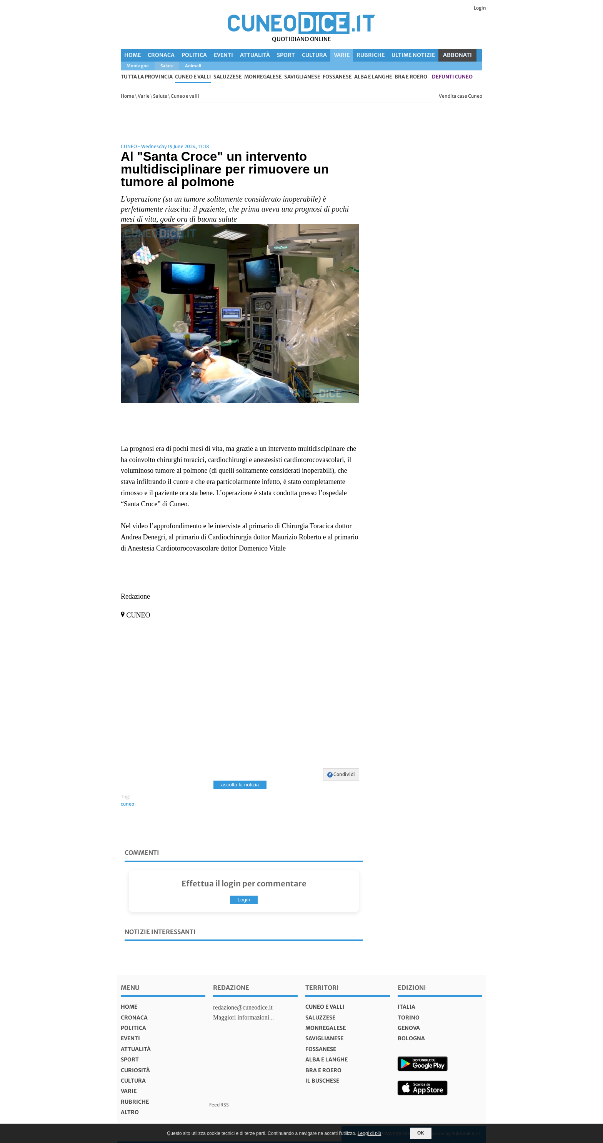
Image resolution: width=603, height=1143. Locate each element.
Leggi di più (369, 1133)
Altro (130, 1112)
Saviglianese (302, 77)
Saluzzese (227, 77)
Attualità (255, 55)
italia (406, 1006)
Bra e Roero (411, 77)
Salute (160, 96)
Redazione (231, 987)
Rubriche (370, 55)
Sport (286, 55)
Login (480, 8)
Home (132, 55)
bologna (411, 1038)
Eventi (223, 55)
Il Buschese (322, 1080)
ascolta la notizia (240, 785)
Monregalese (263, 77)
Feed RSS (219, 1105)
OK (420, 1133)
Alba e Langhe (373, 77)
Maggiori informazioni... (243, 1017)
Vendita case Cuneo (460, 96)
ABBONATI (457, 55)
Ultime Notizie (413, 55)
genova (409, 1028)
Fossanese (337, 77)
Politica (194, 55)
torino (409, 1017)
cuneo (127, 804)
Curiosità (135, 1070)
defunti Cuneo (452, 77)
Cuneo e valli (193, 77)
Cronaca (161, 55)
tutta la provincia (147, 77)
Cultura (314, 55)
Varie (342, 55)
